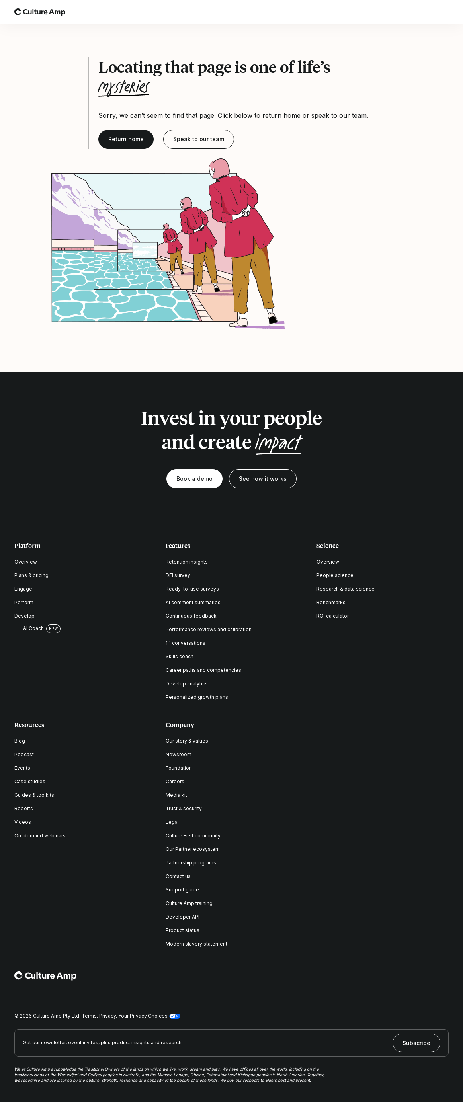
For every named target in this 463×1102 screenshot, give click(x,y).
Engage (23, 589)
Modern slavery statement (196, 944)
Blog (19, 741)
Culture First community (193, 836)
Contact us (178, 876)
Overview (25, 562)
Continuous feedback (191, 616)
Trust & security (184, 808)
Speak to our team (198, 139)
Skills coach (179, 656)
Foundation (179, 768)
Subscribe (416, 1043)
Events (22, 768)
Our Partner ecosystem (193, 849)
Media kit (176, 795)
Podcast (24, 754)
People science (335, 575)
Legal (172, 822)
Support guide (182, 890)
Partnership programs (191, 863)
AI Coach (29, 628)
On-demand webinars (40, 836)
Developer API (182, 917)
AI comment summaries (193, 602)
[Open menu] (443, 11)
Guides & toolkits (34, 795)
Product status (182, 930)
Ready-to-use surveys (192, 589)
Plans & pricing (31, 575)
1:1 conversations (185, 643)
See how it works (263, 478)
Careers (175, 781)
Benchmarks (331, 602)
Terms (89, 1016)
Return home (126, 139)
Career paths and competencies (203, 670)
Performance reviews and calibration (209, 629)
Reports (23, 808)
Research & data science (345, 589)
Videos (22, 822)
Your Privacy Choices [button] (143, 1016)
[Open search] (421, 11)
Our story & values (187, 741)
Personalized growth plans (197, 697)
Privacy (107, 1016)
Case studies (29, 781)
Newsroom (178, 754)
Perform (23, 602)
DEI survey (178, 575)
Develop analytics (187, 684)
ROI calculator (332, 616)
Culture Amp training (189, 903)
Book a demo (194, 478)
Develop (24, 616)
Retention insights (187, 562)
